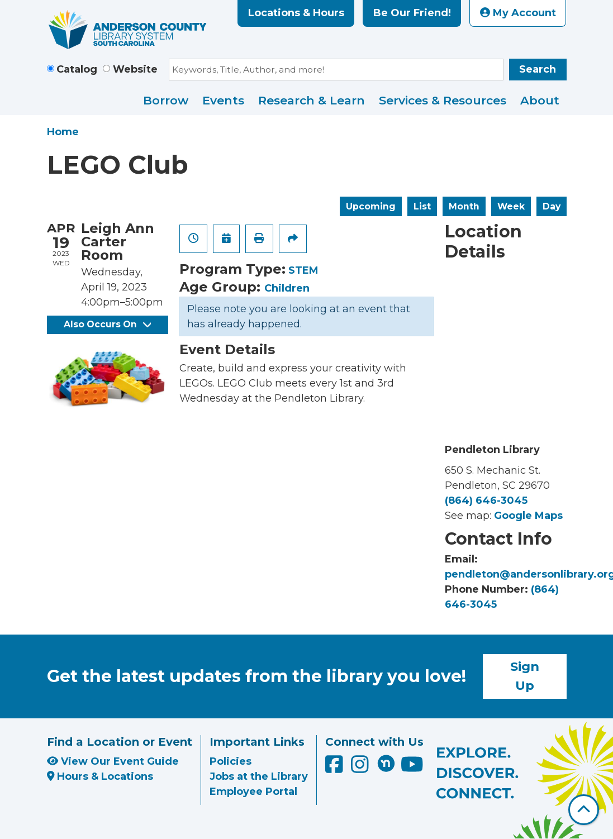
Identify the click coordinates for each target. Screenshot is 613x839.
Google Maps (528, 515)
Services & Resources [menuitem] (442, 100)
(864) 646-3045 (486, 500)
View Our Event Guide (113, 761)
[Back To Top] (583, 809)
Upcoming (371, 206)
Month (464, 206)
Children (287, 288)
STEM (303, 270)
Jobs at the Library (259, 776)
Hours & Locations (100, 776)
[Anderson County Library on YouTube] (412, 768)
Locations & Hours (296, 13)
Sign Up (524, 676)
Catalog (76, 69)
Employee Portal (253, 791)
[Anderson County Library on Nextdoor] (386, 763)
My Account (518, 13)
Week (511, 206)
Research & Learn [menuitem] (311, 100)
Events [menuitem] (223, 100)
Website (135, 69)
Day (551, 206)
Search (537, 69)
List (422, 206)
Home (63, 132)
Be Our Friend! (412, 13)
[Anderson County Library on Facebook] (335, 768)
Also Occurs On (107, 324)
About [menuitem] (539, 100)
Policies (230, 761)
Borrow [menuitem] (165, 100)
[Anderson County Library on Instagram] (361, 768)
